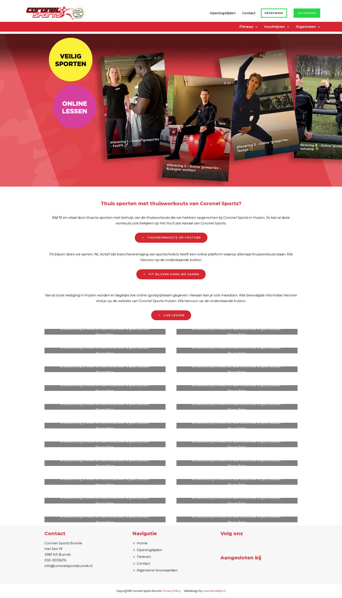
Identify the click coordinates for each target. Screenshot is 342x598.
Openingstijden (223, 13)
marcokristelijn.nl (214, 591)
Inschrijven (274, 26)
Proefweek (274, 13)
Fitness (246, 26)
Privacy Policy (105, 334)
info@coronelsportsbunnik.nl (68, 566)
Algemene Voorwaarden (157, 570)
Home (142, 543)
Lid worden (307, 13)
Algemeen (306, 26)
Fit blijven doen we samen (171, 274)
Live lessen (171, 315)
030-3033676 (55, 560)
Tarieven (144, 557)
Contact (248, 13)
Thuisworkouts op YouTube (171, 237)
